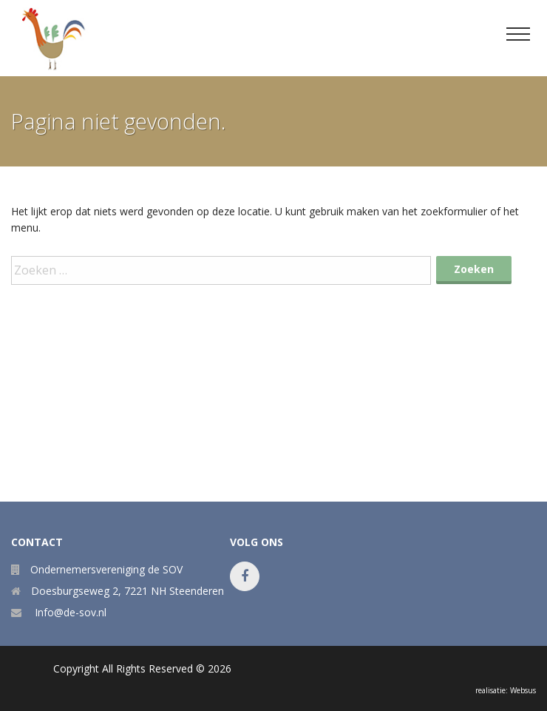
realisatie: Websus (505, 690)
